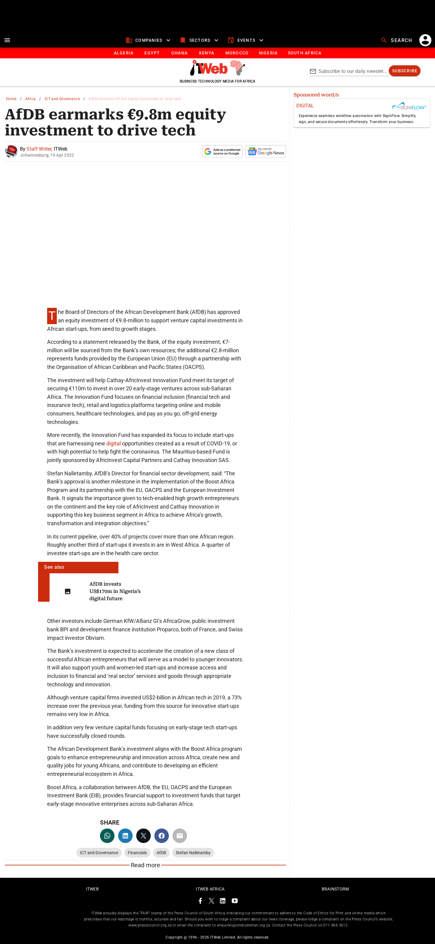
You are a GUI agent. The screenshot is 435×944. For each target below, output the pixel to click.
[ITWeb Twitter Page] (211, 902)
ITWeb (92, 889)
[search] (397, 40)
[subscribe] (404, 70)
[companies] (149, 40)
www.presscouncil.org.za (149, 925)
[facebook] (161, 835)
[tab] (123, 52)
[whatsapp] (107, 835)
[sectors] (200, 40)
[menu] (7, 40)
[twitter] (143, 835)
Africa (30, 99)
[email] (179, 835)
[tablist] (217, 52)
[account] (425, 40)
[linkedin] (125, 835)
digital (114, 443)
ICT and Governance (62, 99)
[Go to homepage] (218, 74)
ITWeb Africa (210, 889)
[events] (246, 40)
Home (11, 99)
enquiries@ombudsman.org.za (243, 925)
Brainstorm (335, 889)
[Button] (304, 52)
